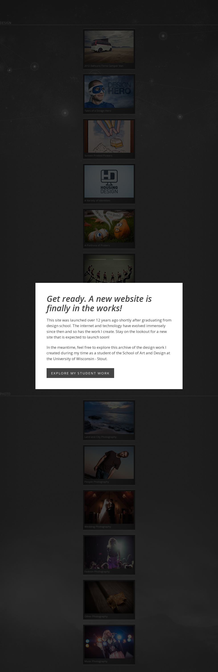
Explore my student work (80, 373)
